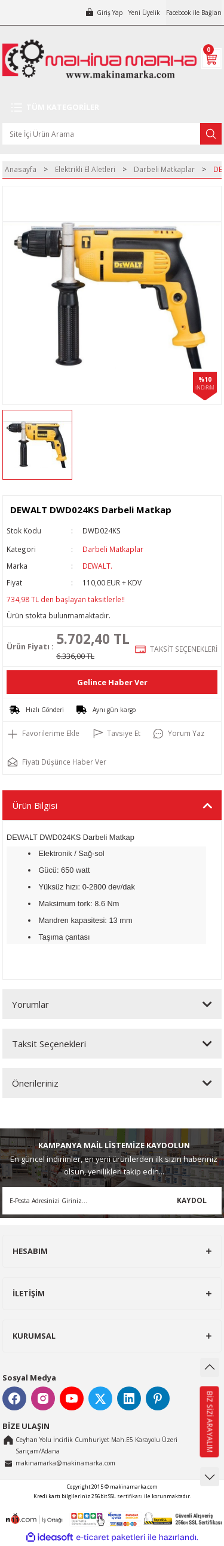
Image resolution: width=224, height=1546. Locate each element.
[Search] (112, 134)
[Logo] (99, 58)
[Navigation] (112, 107)
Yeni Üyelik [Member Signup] (144, 12)
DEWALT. (97, 565)
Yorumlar (30, 1004)
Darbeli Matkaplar (112, 549)
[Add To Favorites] (43, 733)
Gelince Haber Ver (112, 682)
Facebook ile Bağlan (194, 12)
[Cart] (211, 58)
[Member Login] (103, 12)
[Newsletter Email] (112, 1200)
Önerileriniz (35, 1083)
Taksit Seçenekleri (49, 1044)
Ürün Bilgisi (34, 805)
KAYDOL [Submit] (192, 1200)
